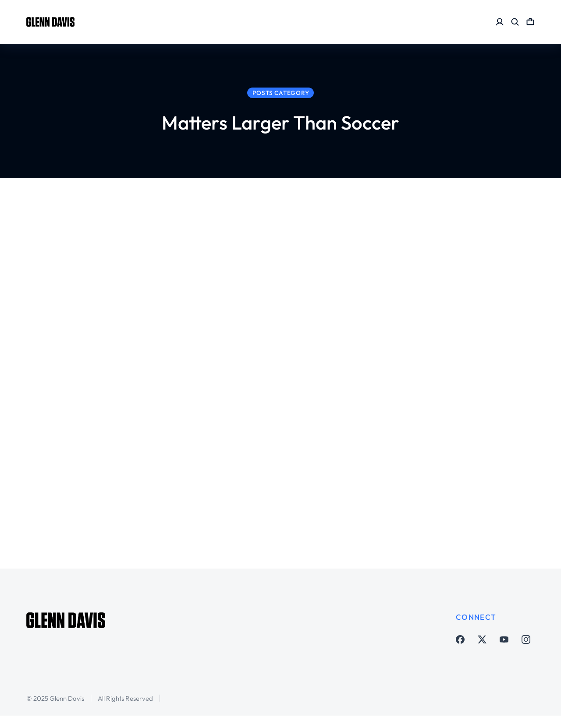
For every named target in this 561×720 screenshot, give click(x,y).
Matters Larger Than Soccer (161, 291)
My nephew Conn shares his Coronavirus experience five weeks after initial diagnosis (463, 369)
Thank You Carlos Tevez (452, 265)
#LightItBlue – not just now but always (188, 369)
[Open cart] (530, 22)
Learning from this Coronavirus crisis (167, 473)
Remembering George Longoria (177, 265)
